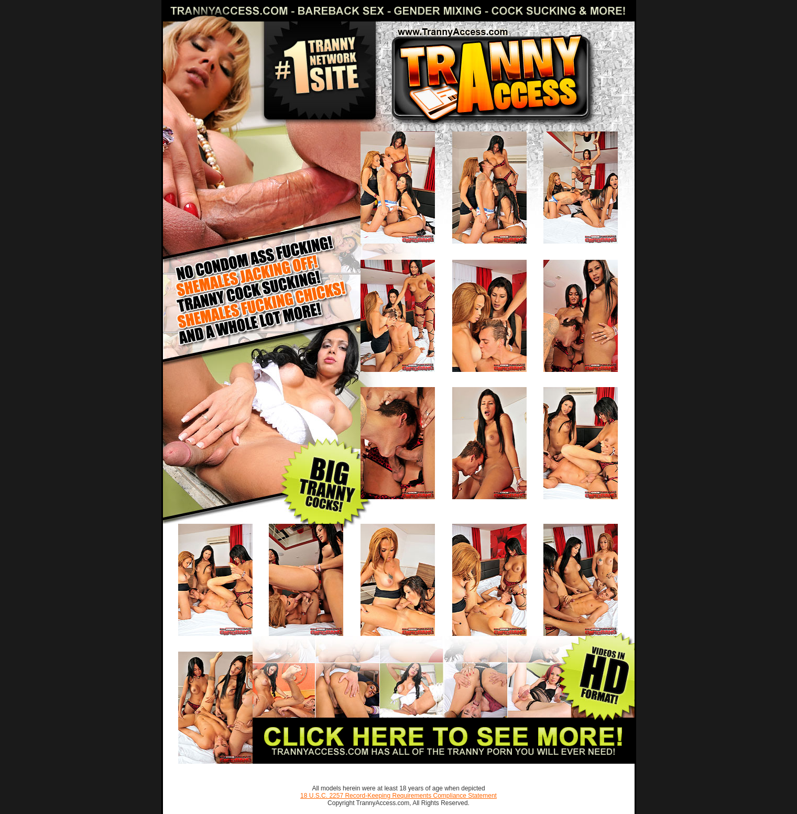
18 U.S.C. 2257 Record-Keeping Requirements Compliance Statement (398, 795)
